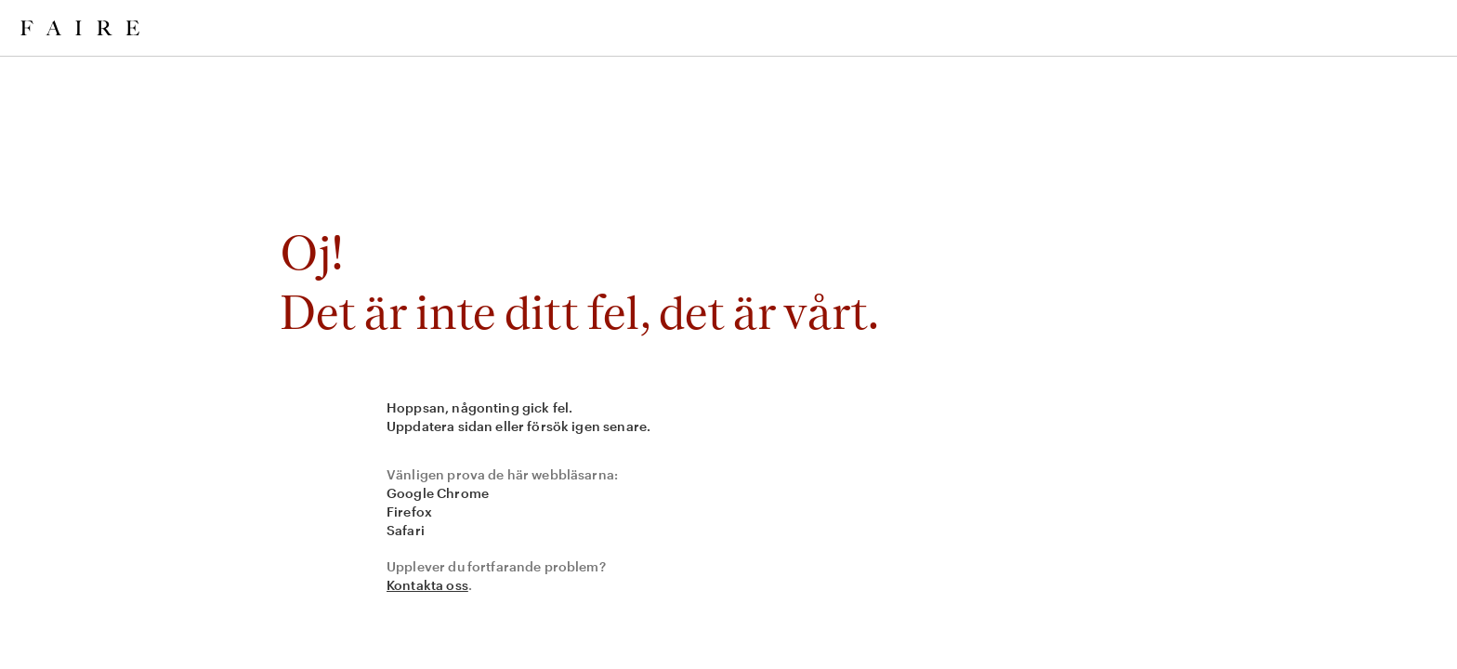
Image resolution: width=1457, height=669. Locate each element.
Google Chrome (438, 493)
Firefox (409, 511)
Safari (406, 530)
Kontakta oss (427, 585)
